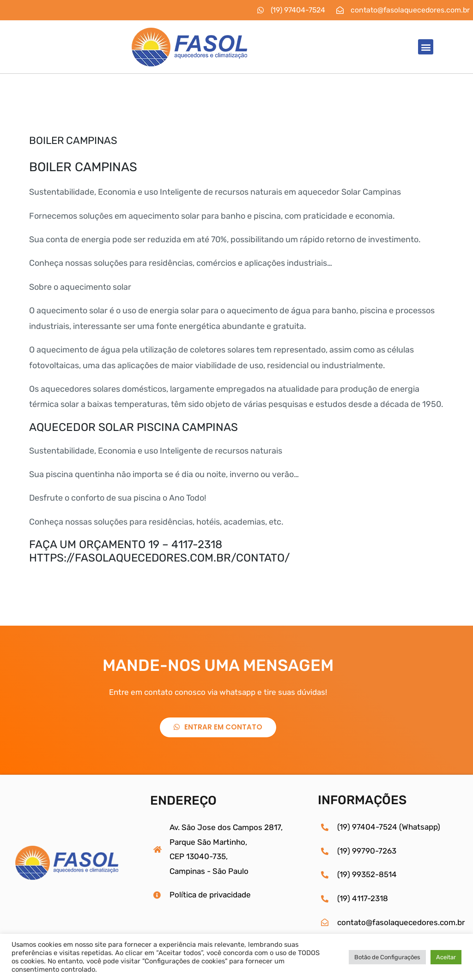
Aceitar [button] (446, 957)
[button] (425, 46)
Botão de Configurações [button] (387, 957)
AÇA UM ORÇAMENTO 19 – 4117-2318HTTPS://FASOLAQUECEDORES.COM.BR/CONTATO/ (161, 551)
